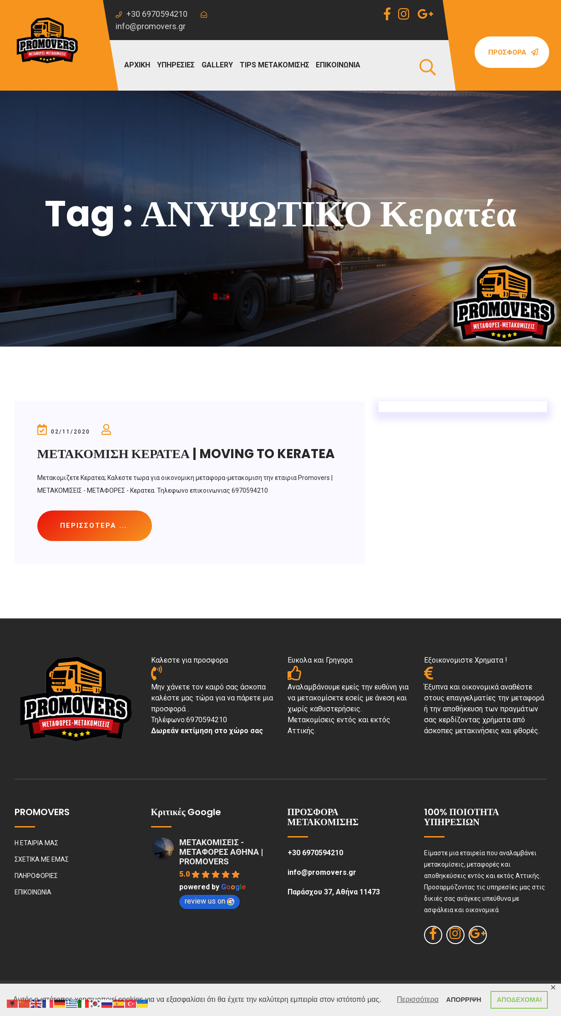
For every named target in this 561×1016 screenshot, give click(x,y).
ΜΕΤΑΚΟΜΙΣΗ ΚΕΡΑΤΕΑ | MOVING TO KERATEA (186, 454)
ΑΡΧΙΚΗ (137, 65)
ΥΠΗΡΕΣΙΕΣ (176, 65)
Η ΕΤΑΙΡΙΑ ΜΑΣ (36, 843)
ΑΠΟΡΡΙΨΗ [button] (463, 999)
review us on (209, 901)
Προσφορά (513, 52)
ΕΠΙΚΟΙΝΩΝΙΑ (338, 65)
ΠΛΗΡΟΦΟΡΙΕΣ (36, 875)
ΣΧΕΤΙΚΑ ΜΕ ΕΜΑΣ (42, 859)
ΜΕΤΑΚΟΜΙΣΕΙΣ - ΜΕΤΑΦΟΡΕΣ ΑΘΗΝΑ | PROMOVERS (221, 851)
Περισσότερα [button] (418, 999)
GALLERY (217, 65)
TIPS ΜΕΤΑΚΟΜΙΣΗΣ (274, 65)
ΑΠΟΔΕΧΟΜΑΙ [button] (519, 999)
